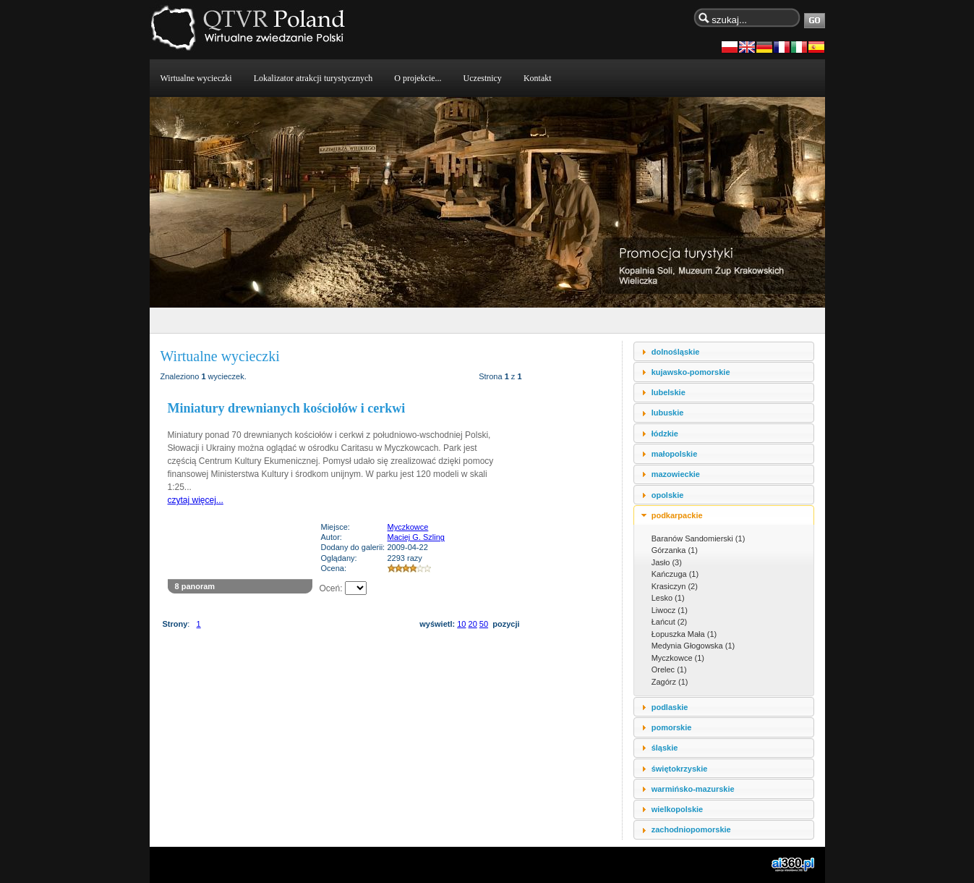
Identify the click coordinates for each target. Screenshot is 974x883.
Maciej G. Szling (416, 537)
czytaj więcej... (195, 500)
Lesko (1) (668, 597)
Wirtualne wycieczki (196, 78)
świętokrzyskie (680, 768)
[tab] (723, 351)
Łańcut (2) (670, 621)
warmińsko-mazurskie (693, 789)
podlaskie (670, 707)
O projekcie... (417, 78)
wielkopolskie (678, 809)
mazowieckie (676, 474)
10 (461, 624)
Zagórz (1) (670, 681)
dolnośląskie (676, 351)
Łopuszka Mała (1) (684, 634)
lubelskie (668, 392)
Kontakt (538, 78)
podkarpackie (677, 515)
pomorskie (672, 727)
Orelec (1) (669, 669)
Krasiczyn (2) (675, 586)
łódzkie (665, 433)
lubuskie (668, 412)
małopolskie (675, 453)
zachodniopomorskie (691, 829)
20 (473, 624)
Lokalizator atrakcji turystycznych (313, 78)
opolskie (668, 495)
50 (483, 624)
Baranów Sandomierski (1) (699, 538)
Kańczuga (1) (675, 574)
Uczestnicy (482, 78)
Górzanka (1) (675, 550)
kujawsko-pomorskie (691, 372)
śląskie (665, 747)
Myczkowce (408, 527)
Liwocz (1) (670, 610)
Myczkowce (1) (678, 658)
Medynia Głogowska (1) (693, 645)
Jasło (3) (667, 562)
